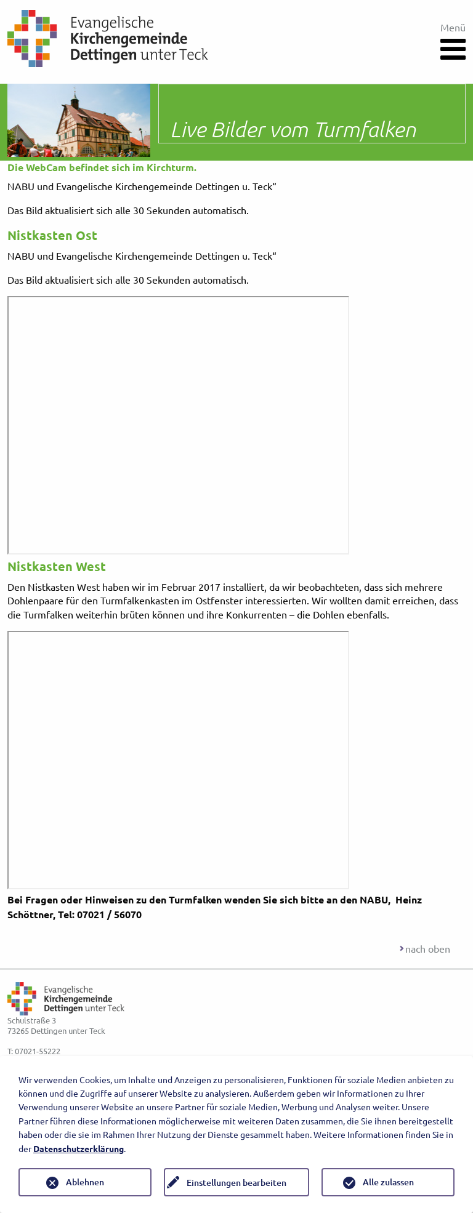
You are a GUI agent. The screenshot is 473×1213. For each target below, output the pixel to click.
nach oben (427, 948)
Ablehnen (85, 1182)
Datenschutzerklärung (78, 1148)
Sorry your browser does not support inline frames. (178, 425)
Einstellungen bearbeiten (236, 1182)
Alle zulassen (388, 1182)
